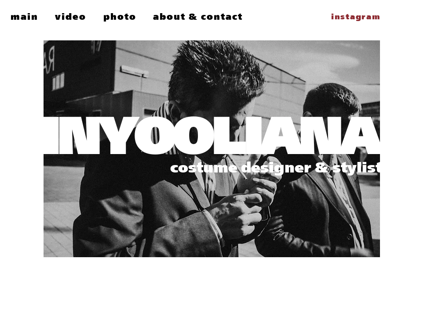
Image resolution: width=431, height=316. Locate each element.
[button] (70, 16)
